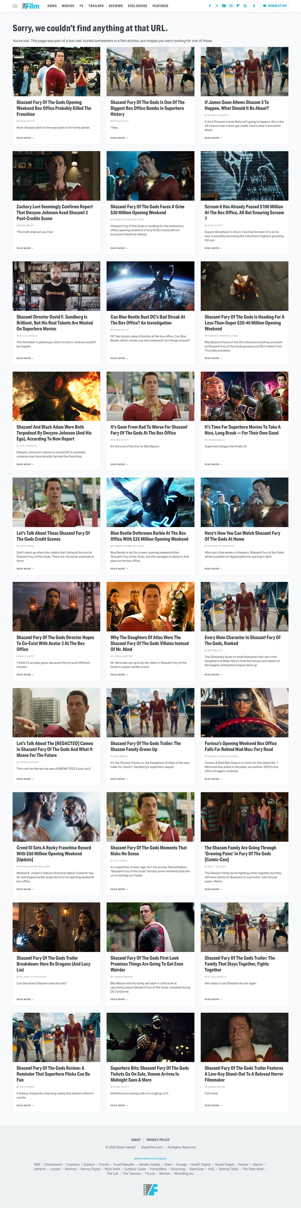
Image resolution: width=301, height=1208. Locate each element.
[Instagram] (231, 6)
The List (112, 1173)
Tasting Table (228, 1169)
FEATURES (160, 6)
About (136, 1140)
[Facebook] (210, 6)
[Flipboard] (238, 6)
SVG (211, 1169)
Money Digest (91, 1169)
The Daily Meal (253, 1169)
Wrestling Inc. (184, 1173)
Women (164, 1173)
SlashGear (196, 1169)
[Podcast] (254, 6)
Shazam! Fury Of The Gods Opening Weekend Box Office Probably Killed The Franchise (54, 108)
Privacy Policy (158, 1140)
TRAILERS (96, 6)
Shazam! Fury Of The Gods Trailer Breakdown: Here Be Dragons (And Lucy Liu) (53, 964)
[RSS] (245, 6)
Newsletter (275, 6)
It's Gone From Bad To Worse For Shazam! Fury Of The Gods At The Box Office (149, 430)
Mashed (70, 1169)
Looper (55, 1169)
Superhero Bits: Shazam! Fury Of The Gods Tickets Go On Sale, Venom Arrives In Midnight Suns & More (150, 1074)
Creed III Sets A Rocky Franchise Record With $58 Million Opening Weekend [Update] (54, 854)
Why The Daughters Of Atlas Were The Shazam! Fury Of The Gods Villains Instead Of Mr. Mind (150, 643)
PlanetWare (158, 1169)
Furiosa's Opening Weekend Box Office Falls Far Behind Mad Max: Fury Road (241, 746)
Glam (168, 1164)
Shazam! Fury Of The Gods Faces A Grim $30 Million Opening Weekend (147, 210)
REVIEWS (116, 6)
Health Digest (201, 1164)
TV (81, 6)
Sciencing (178, 1169)
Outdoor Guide (135, 1169)
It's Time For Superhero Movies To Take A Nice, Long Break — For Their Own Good (243, 430)
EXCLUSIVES (137, 6)
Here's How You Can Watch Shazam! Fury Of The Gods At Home (242, 536)
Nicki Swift (112, 1169)
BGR (37, 1164)
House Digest (224, 1164)
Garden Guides (149, 1164)
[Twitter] (217, 6)
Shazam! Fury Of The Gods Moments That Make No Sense (149, 851)
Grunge (181, 1164)
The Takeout (132, 1173)
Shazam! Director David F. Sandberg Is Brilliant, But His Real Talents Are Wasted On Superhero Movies (55, 323)
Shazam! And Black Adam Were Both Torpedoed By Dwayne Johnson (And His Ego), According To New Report (54, 433)
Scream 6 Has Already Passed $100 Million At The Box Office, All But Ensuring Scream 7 (244, 213)
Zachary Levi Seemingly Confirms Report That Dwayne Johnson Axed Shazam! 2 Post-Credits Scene (55, 213)
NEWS (52, 6)
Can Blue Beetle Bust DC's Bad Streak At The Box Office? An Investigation (148, 320)
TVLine (150, 1173)
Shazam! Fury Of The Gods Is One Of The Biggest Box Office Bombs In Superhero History (148, 108)
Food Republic (124, 1164)
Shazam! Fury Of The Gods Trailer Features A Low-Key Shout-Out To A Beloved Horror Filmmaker (244, 1074)
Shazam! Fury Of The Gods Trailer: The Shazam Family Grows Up (146, 746)
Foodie (104, 1164)
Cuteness (73, 1164)
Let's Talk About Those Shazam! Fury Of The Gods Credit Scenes (53, 536)
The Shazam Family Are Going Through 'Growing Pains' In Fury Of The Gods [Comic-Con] (240, 854)
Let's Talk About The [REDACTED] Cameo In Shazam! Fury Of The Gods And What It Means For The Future (55, 749)
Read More (24, 138)
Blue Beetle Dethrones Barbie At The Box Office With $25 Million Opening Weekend (149, 536)
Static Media (126, 1147)
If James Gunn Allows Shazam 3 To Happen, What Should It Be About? (237, 105)
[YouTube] (224, 6)
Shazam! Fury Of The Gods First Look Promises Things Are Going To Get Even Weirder (147, 964)
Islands (258, 1164)
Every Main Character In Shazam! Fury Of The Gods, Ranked (243, 640)
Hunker (243, 1164)
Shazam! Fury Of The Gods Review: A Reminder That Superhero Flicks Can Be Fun (53, 1074)
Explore (89, 1164)
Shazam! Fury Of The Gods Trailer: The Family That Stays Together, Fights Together (240, 964)
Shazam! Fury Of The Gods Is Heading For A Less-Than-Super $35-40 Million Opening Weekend (244, 323)
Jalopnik (39, 1169)
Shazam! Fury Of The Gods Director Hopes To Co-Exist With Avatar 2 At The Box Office (55, 643)
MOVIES (68, 6)
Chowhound (53, 1164)
